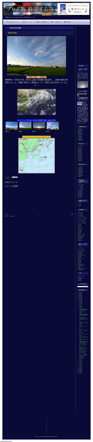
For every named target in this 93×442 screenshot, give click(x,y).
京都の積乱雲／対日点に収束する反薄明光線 (83, 309)
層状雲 (79, 149)
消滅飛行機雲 (80, 264)
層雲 (79, 131)
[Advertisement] (82, 45)
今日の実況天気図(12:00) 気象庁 (36, 137)
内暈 (80, 327)
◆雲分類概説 (41, 22)
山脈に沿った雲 (81, 346)
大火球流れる (81, 311)
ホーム (39, 214)
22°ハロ (79, 213)
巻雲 (8, 178)
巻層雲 (79, 132)
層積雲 (79, 130)
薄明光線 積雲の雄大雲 (83, 348)
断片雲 (79, 153)
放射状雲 (79, 171)
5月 (80, 359)
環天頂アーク (80, 234)
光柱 (79, 224)
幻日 (79, 229)
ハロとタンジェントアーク (83, 334)
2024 (79, 295)
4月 (80, 361)
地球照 (79, 253)
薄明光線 (79, 238)
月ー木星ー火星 (81, 326)
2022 (79, 298)
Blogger (56, 436)
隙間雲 (79, 176)
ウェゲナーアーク (81, 217)
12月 (80, 299)
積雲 (79, 137)
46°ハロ (79, 214)
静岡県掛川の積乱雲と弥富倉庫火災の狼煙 (83, 342)
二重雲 (79, 169)
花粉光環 (79, 236)
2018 (79, 371)
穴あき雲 (79, 193)
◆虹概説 (67, 22)
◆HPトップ (28, 22)
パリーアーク (80, 219)
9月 (80, 303)
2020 (79, 368)
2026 (79, 292)
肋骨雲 (79, 174)
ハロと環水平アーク (82, 352)
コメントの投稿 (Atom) (10, 216)
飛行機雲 (79, 269)
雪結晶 (79, 280)
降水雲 (79, 195)
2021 (79, 367)
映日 (79, 233)
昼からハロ (81, 329)
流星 (79, 263)
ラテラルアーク (80, 222)
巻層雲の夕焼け (81, 332)
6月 (80, 307)
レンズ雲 (79, 146)
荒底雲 (79, 194)
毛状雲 (79, 154)
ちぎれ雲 (79, 203)
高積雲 (79, 140)
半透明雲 (79, 170)
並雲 (79, 147)
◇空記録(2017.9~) (12, 22)
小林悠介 (85, 102)
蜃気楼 (79, 240)
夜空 (79, 257)
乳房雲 (79, 190)
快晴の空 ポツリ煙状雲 (83, 355)
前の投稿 (71, 214)
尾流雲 (79, 192)
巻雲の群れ (81, 312)
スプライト (80, 248)
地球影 (79, 252)
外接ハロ (79, 228)
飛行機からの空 (80, 268)
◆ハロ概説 (55, 22)
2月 (80, 364)
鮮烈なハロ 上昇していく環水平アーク (83, 340)
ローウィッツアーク (81, 223)
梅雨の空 (80, 335)
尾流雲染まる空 (81, 349)
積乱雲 (79, 136)
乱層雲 (79, 129)
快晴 (79, 261)
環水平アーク (80, 235)
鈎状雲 (79, 158)
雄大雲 (79, 159)
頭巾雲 (79, 197)
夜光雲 (79, 256)
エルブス (79, 247)
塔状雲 (79, 148)
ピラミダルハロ (80, 220)
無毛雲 (79, 157)
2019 (79, 370)
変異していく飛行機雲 (82, 353)
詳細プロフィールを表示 (81, 123)
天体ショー (80, 258)
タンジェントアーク (81, 218)
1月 (80, 365)
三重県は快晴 (81, 356)
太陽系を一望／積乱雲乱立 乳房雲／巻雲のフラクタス (83, 315)
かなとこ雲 (80, 184)
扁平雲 (79, 152)
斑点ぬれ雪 (80, 278)
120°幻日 (79, 212)
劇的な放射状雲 (81, 358)
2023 (79, 296)
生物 (79, 279)
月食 (79, 262)
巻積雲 (79, 134)
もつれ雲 (79, 166)
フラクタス (80, 188)
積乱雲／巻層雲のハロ (82, 317)
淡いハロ (80, 321)
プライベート (80, 275)
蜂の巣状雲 (80, 175)
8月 (80, 305)
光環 (79, 225)
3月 (80, 362)
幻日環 (79, 230)
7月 (80, 306)
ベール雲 (79, 189)
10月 (80, 302)
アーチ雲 (79, 187)
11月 (80, 300)
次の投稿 (6, 214)
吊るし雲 (79, 251)
